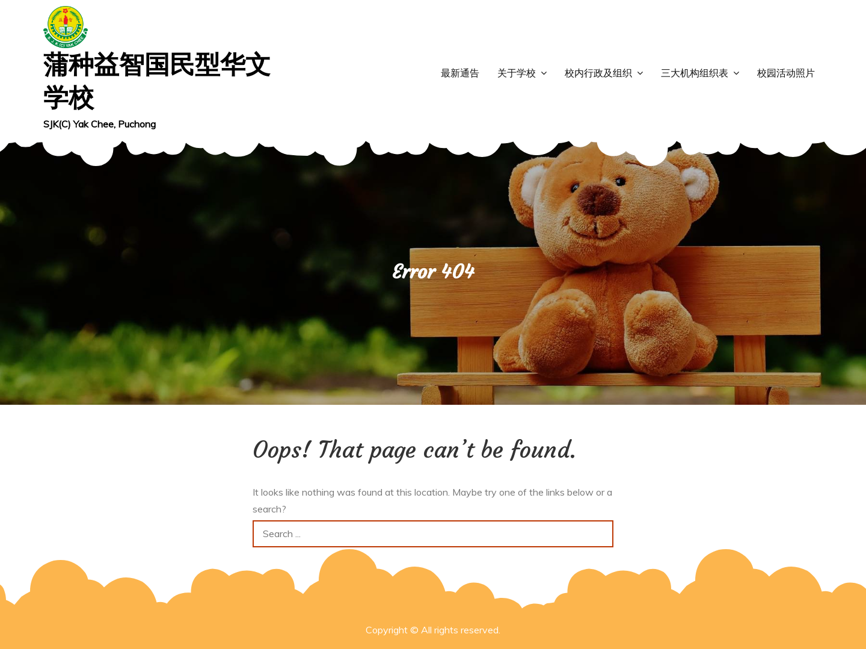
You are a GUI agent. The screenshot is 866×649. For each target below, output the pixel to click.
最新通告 (460, 73)
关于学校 (516, 73)
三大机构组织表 (694, 73)
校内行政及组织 (598, 73)
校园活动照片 (786, 73)
